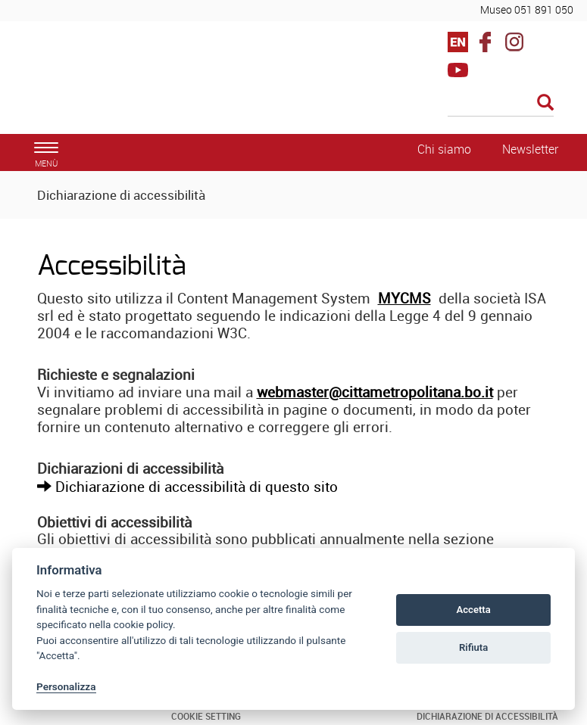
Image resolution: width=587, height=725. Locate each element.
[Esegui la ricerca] (545, 103)
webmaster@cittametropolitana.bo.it (375, 392)
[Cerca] (501, 104)
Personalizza (66, 686)
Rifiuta (473, 647)
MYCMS (404, 298)
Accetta (473, 609)
